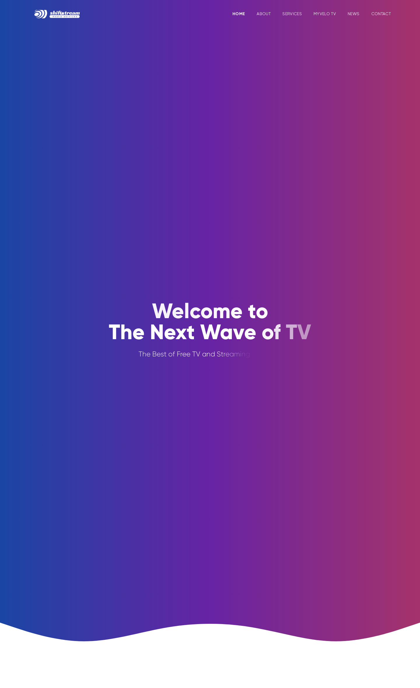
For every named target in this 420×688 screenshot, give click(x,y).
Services (292, 14)
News (353, 14)
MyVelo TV (325, 14)
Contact (381, 13)
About (264, 14)
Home (238, 14)
